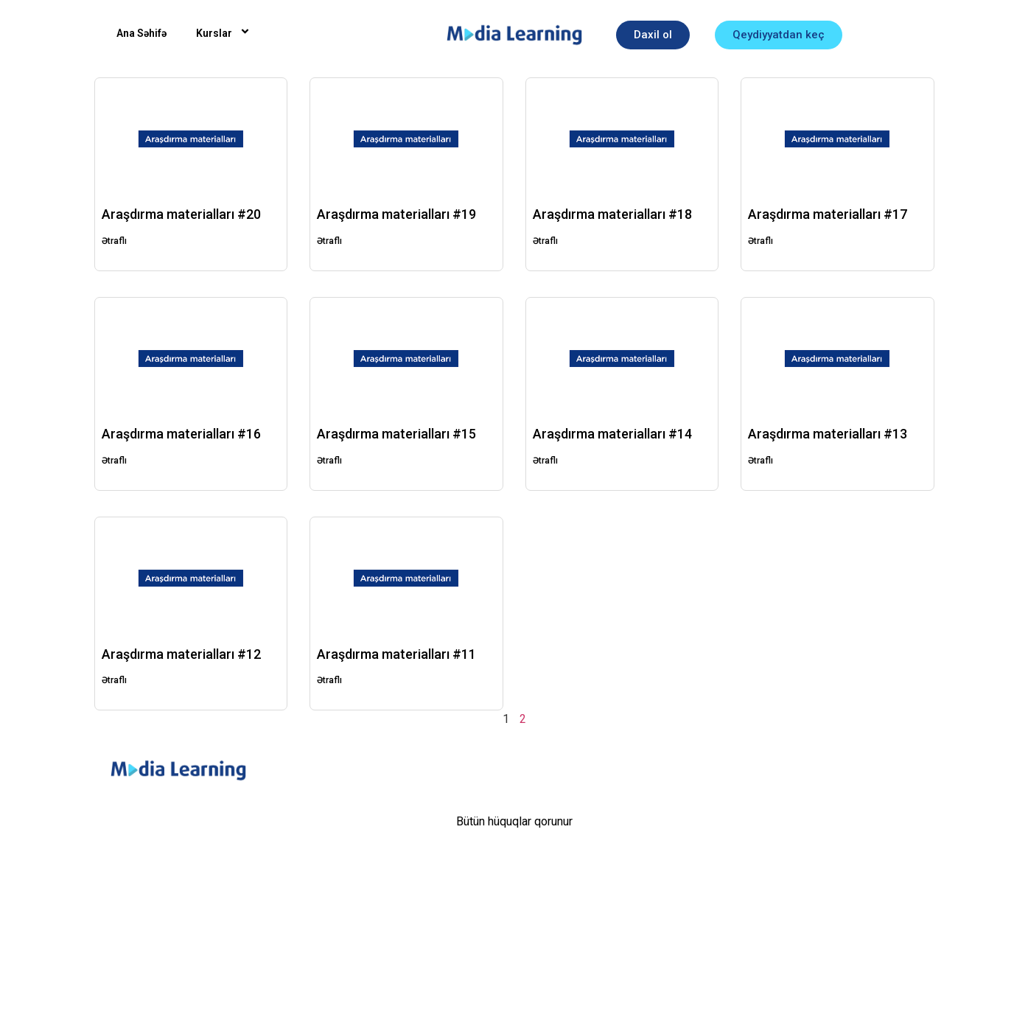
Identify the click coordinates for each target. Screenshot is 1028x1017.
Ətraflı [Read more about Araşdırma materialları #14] (545, 460)
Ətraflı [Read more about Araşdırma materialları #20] (114, 241)
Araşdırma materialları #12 (181, 654)
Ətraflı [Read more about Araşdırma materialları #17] (760, 241)
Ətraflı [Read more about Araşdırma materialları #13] (760, 460)
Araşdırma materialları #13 (827, 433)
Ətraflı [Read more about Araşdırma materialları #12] (114, 680)
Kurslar (225, 33)
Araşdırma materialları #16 (181, 433)
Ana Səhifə (141, 33)
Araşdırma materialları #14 (612, 433)
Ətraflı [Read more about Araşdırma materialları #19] (329, 241)
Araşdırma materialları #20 (181, 214)
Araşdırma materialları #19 (396, 214)
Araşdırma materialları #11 (396, 654)
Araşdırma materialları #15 (396, 433)
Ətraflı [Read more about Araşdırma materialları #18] (545, 241)
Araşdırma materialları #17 (827, 214)
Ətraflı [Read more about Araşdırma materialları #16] (114, 460)
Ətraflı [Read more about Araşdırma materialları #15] (329, 460)
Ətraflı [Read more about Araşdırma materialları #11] (329, 680)
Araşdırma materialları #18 (612, 214)
